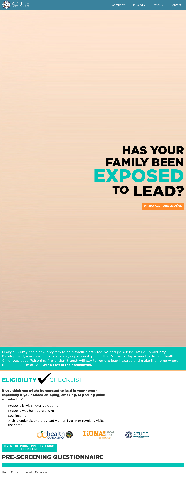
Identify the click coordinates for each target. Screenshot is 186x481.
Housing (137, 5)
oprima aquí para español (163, 206)
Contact (175, 5)
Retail (157, 5)
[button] (139, 5)
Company (118, 5)
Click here (29, 448)
